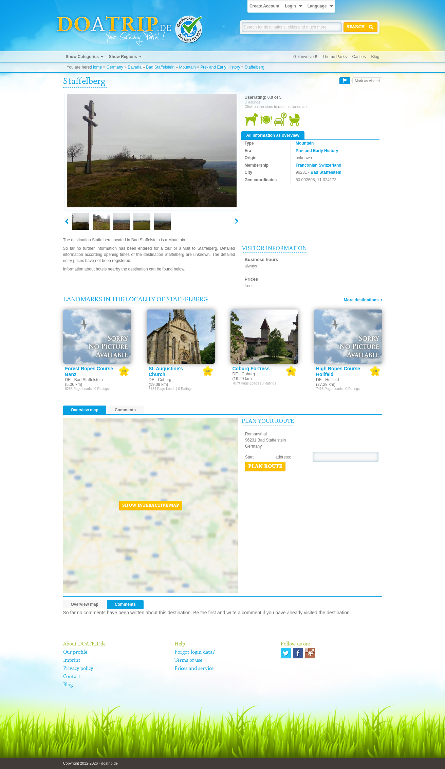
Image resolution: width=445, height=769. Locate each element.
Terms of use (188, 660)
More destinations (361, 300)
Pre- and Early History (220, 67)
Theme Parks (334, 56)
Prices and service (194, 668)
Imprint (71, 660)
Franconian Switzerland (318, 165)
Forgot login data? (194, 652)
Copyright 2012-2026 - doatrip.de (90, 763)
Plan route (265, 466)
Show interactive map (150, 505)
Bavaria (135, 67)
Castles (359, 56)
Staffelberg (254, 67)
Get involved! (305, 56)
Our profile (75, 652)
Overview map (84, 410)
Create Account (264, 6)
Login (290, 6)
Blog (375, 56)
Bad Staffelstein (160, 67)
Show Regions (123, 56)
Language (317, 6)
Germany (114, 67)
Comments (125, 410)
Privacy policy (78, 668)
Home (96, 67)
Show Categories (82, 56)
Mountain (187, 67)
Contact (71, 676)
